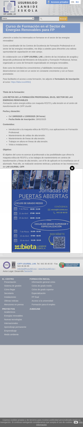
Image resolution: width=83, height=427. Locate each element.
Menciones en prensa (14, 304)
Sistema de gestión (12, 286)
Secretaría (9, 293)
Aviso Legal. (8, 271)
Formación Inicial (40, 279)
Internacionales (11, 323)
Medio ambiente (11, 334)
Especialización (39, 293)
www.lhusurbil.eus (46, 269)
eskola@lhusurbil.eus (27, 269)
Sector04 (28, 271)
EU (77, 2)
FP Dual (35, 297)
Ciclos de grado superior (43, 289)
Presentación (10, 282)
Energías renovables (13, 316)
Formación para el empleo (43, 304)
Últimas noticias (11, 301)
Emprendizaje (10, 331)
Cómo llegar (9, 289)
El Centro (8, 279)
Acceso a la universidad (42, 301)
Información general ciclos (43, 282)
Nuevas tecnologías (13, 319)
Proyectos (8, 309)
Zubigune (35, 309)
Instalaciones (10, 297)
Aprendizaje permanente (15, 327)
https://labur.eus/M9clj (21, 82)
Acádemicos (9, 312)
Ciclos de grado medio (42, 286)
